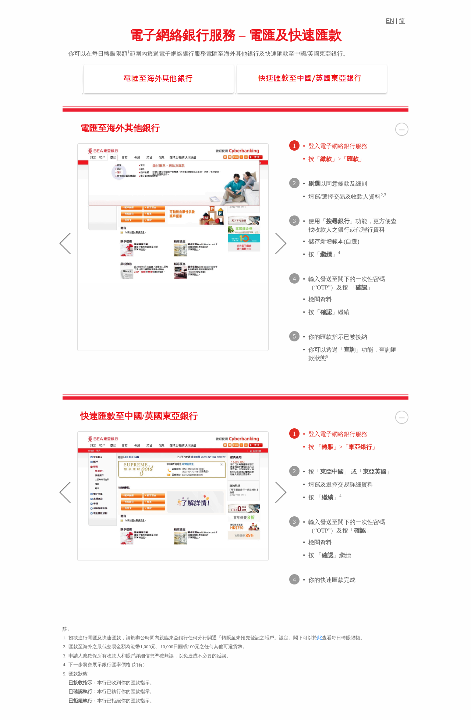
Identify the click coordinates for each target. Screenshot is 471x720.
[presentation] (64, 243)
